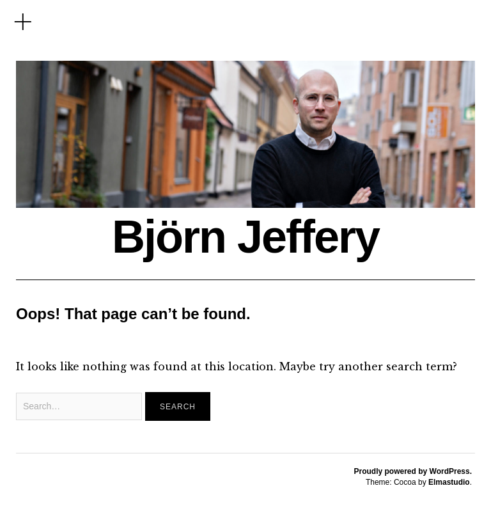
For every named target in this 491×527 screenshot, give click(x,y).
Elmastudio (449, 482)
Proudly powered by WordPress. (413, 471)
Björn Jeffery (245, 236)
